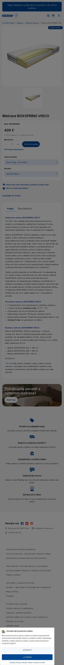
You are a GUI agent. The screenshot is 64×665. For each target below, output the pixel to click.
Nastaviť (27, 650)
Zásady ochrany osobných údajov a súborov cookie (27, 662)
